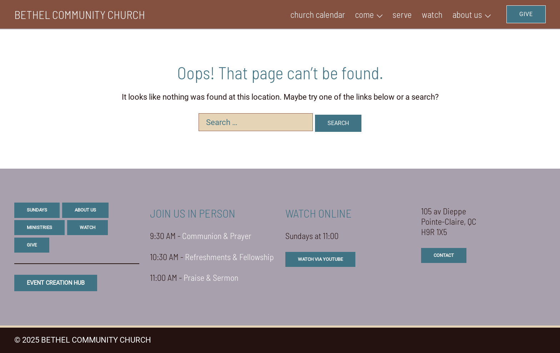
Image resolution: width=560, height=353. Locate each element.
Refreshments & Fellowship (229, 257)
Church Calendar (317, 14)
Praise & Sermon (211, 277)
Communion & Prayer (216, 235)
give (32, 245)
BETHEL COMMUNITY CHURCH (79, 14)
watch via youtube (320, 259)
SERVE (402, 14)
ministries (39, 227)
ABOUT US (467, 14)
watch (87, 227)
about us (85, 210)
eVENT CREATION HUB (56, 282)
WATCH (432, 14)
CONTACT (444, 255)
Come (364, 14)
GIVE (526, 14)
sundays (37, 210)
